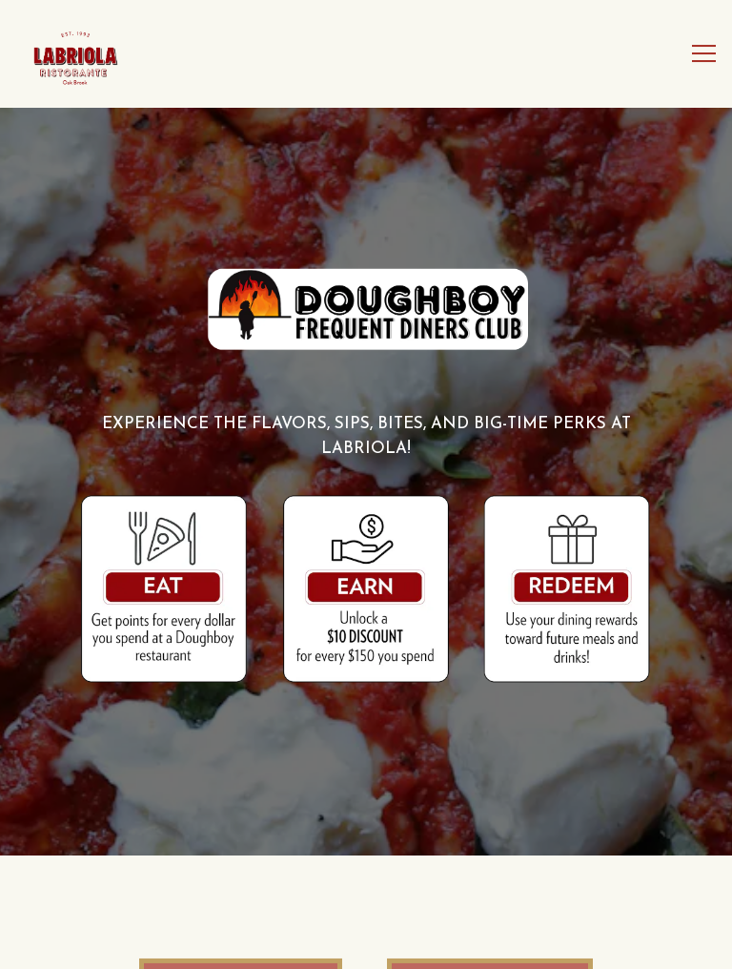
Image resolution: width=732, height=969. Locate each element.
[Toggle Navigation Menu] (704, 54)
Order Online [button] (366, 938)
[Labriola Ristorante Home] (86, 54)
